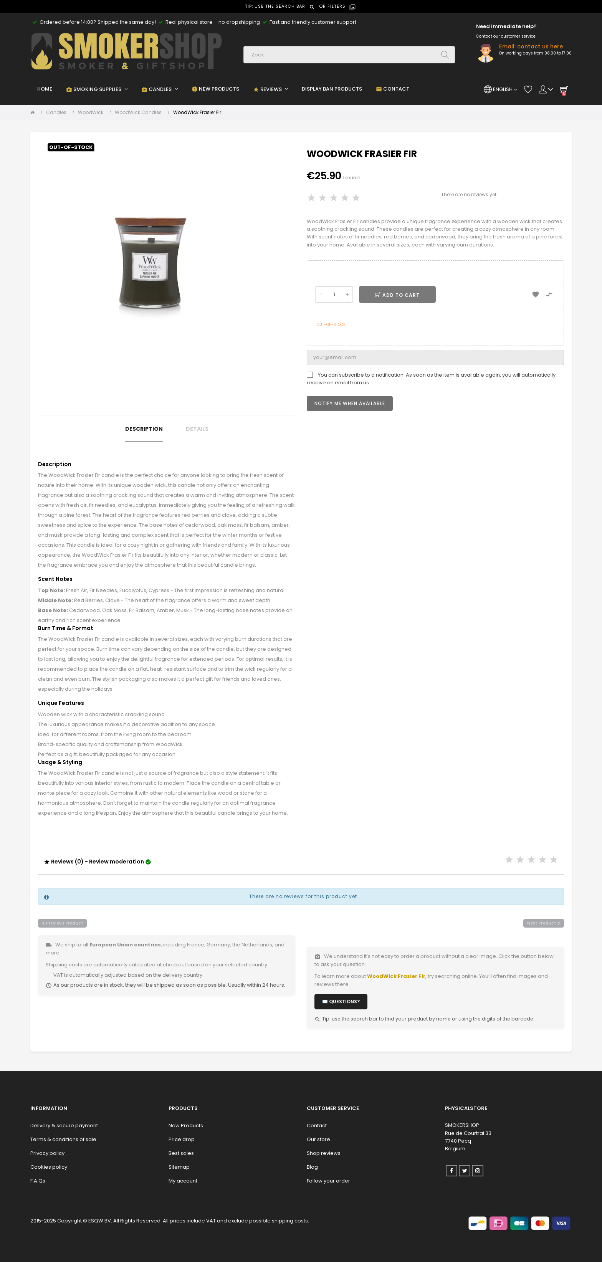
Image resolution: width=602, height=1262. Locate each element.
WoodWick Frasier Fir (396, 976)
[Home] (34, 112)
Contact (317, 1125)
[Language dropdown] (500, 89)
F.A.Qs (37, 1180)
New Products (186, 1125)
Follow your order (328, 1180)
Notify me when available (349, 403)
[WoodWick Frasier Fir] (197, 112)
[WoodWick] (92, 112)
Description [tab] (144, 429)
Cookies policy (48, 1167)
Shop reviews (324, 1153)
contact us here (540, 46)
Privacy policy (47, 1153)
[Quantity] (334, 294)
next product (543, 923)
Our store (318, 1139)
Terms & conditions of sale (63, 1139)
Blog (312, 1167)
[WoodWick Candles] (140, 112)
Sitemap (179, 1167)
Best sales (181, 1153)
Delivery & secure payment (64, 1125)
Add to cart (400, 295)
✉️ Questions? (341, 1001)
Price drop (182, 1139)
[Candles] (58, 112)
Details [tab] (197, 429)
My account (183, 1180)
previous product (62, 923)
